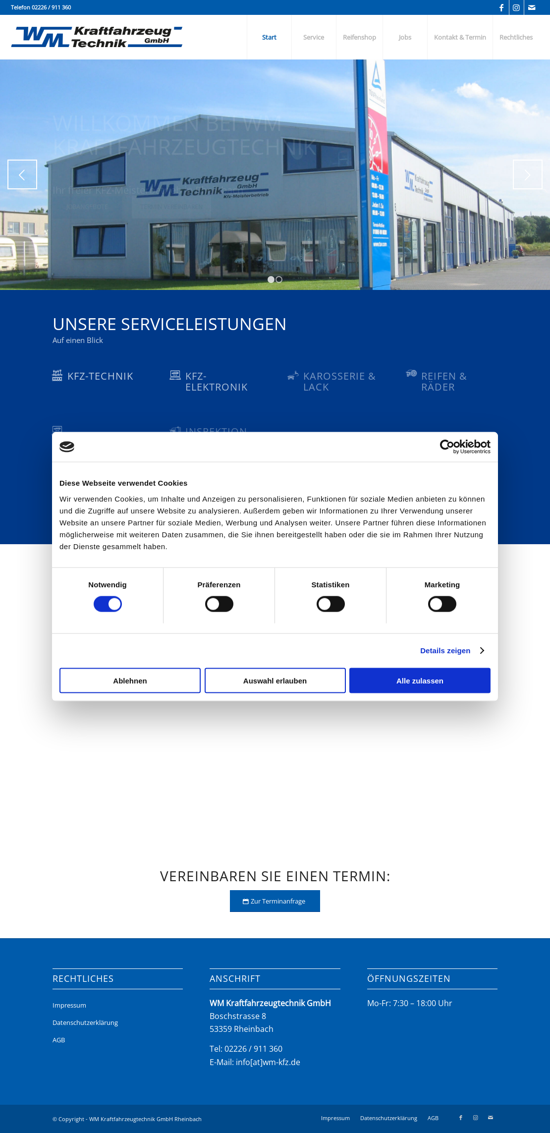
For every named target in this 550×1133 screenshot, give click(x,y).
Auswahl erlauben (275, 680)
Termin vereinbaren (171, 216)
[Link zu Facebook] (502, 7)
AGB (59, 1039)
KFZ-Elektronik (216, 381)
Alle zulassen (419, 680)
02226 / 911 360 (51, 7)
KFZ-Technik (100, 376)
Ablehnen (130, 680)
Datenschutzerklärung (85, 1022)
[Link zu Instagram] (516, 7)
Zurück (22, 174)
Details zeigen (445, 650)
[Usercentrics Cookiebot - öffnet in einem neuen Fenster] (447, 447)
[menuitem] (269, 37)
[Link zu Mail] (531, 7)
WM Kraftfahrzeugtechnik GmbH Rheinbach (145, 1119)
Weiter (528, 174)
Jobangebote (87, 216)
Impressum (69, 1005)
